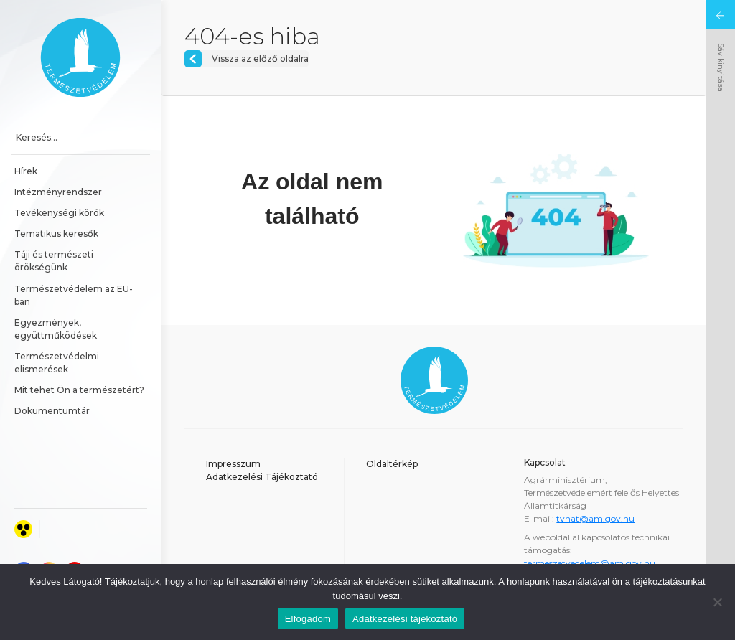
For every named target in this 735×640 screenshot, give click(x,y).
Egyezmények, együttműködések (55, 329)
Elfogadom (308, 618)
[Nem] (717, 602)
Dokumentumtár (52, 410)
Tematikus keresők (56, 233)
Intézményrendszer (58, 192)
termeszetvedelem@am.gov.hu (589, 562)
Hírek (25, 171)
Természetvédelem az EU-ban (73, 295)
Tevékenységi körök (59, 212)
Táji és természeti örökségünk (54, 261)
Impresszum (233, 463)
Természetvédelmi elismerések (57, 363)
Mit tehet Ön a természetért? (79, 390)
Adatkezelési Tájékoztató (262, 476)
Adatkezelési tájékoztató (404, 618)
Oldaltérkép (392, 463)
